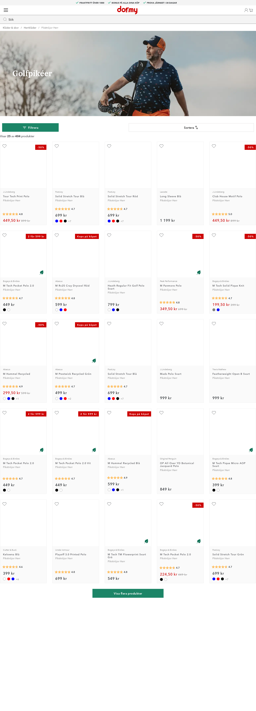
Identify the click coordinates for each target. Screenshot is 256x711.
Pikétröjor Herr (49, 34)
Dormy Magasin (220, 26)
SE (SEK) (243, 2)
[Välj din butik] (203, 14)
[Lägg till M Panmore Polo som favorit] (161, 241)
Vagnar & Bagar (77, 26)
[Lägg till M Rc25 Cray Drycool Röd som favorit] (58, 241)
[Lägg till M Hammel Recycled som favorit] (7, 328)
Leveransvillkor (169, 652)
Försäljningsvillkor (170, 647)
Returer (118, 637)
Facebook (76, 647)
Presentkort (121, 657)
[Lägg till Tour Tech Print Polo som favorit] (7, 153)
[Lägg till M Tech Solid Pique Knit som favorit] (212, 241)
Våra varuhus (121, 647)
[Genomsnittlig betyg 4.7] (64, 214)
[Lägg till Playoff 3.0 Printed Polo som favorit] (58, 506)
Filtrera (31, 134)
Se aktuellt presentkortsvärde (131, 662)
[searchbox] (101, 13)
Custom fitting (122, 632)
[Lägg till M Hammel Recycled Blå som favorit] (109, 416)
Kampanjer (243, 26)
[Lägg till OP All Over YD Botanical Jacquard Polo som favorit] (161, 416)
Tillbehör (114, 26)
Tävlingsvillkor (168, 642)
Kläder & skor (36, 26)
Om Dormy (166, 637)
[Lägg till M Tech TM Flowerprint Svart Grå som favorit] (109, 506)
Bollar (56, 26)
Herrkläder (30, 34)
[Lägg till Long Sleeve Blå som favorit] (161, 153)
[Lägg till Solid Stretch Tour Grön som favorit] (212, 506)
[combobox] (110, 13)
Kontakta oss (122, 626)
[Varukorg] (246, 14)
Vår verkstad (121, 642)
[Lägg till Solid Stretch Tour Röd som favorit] (109, 153)
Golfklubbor (12, 26)
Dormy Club (77, 626)
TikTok (74, 657)
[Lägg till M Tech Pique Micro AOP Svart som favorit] (212, 416)
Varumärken (195, 26)
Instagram (76, 652)
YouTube (75, 662)
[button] (219, 14)
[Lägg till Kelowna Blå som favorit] (7, 506)
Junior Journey (78, 642)
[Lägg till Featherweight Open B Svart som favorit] (212, 328)
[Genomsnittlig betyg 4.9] (13, 389)
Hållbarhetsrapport (171, 662)
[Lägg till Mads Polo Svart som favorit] (161, 328)
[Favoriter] (232, 14)
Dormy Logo (167, 657)
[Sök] (180, 13)
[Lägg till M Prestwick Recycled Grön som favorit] (58, 328)
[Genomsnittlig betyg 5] (218, 219)
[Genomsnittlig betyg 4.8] (13, 219)
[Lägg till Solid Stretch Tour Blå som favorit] (58, 153)
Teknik (98, 26)
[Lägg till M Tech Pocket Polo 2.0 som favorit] (7, 241)
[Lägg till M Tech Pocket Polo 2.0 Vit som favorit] (58, 416)
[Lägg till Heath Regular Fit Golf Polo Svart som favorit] (109, 241)
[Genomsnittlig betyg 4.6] (13, 568)
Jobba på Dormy (170, 626)
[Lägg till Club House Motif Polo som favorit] (212, 153)
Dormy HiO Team (80, 637)
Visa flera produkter (128, 594)
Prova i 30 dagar (169, 632)
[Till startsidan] (13, 14)
